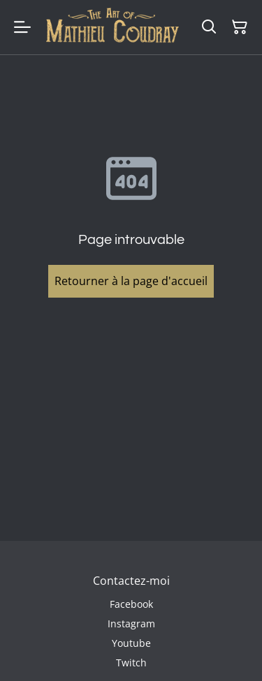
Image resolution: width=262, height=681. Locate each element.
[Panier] (239, 27)
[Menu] (22, 27)
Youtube (131, 643)
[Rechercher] (209, 27)
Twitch (131, 662)
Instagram (131, 623)
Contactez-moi (131, 580)
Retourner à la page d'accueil (131, 281)
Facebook (131, 604)
